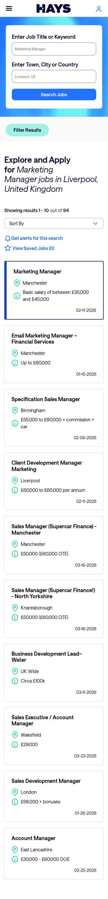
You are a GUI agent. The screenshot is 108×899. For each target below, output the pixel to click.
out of (36, 210)
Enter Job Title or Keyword (43, 37)
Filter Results (27, 130)
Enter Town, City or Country (45, 64)
